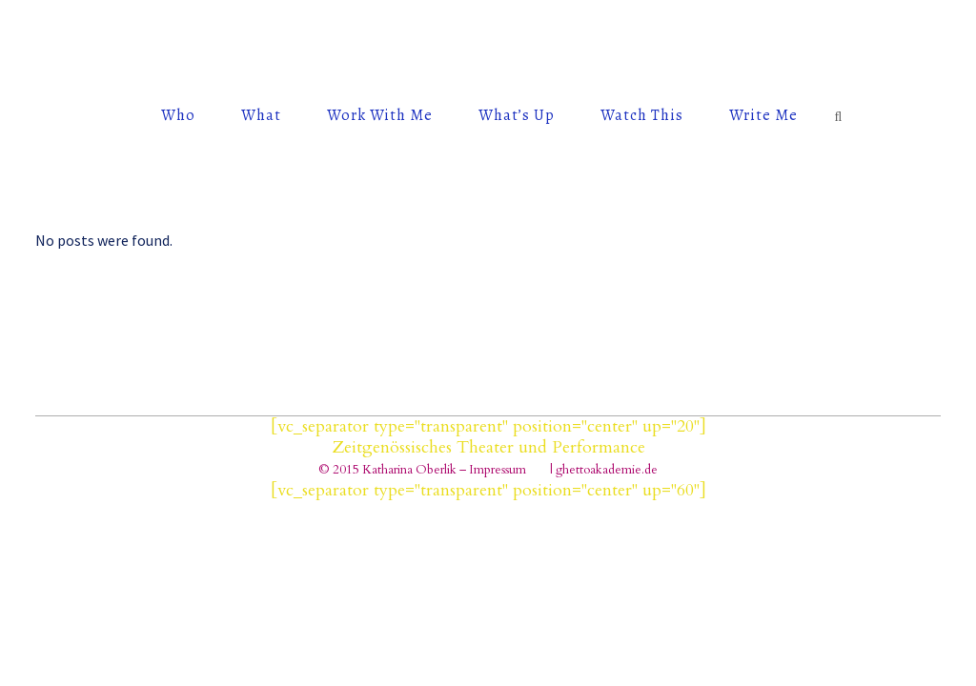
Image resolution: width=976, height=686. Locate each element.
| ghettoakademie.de (604, 469)
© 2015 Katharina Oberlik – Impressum (422, 469)
